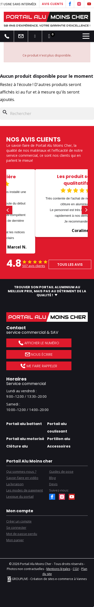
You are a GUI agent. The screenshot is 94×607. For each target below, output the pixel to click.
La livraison (15, 484)
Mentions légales (58, 569)
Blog (52, 478)
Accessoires (58, 446)
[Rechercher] (47, 113)
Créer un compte (19, 521)
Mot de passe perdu (21, 534)
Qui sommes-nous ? (21, 471)
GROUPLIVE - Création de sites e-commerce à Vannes (47, 579)
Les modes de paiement (24, 490)
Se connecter (16, 527)
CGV (76, 569)
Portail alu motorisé (25, 438)
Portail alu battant (24, 423)
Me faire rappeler (39, 366)
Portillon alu (58, 438)
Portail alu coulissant (57, 427)
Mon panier (15, 540)
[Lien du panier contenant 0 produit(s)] (49, 36)
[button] (8, 210)
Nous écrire (39, 354)
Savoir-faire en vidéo (22, 478)
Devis (53, 484)
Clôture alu (17, 446)
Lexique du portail (20, 496)
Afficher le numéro (39, 343)
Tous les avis (70, 264)
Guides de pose (61, 471)
